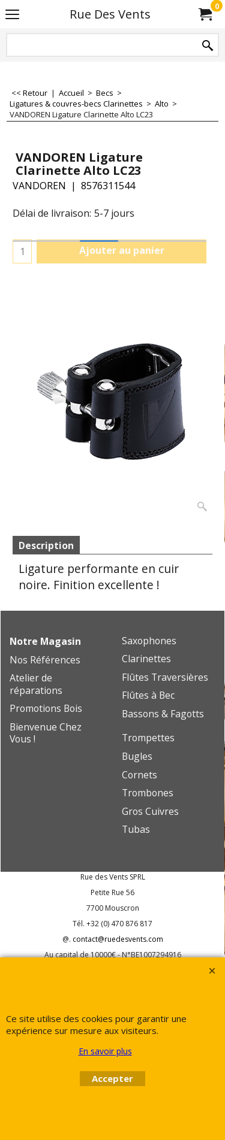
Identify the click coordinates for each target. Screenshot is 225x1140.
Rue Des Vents (110, 14)
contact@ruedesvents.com (118, 939)
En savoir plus (105, 1051)
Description (46, 545)
